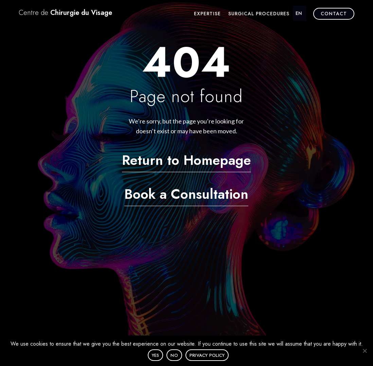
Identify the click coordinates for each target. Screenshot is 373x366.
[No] (364, 350)
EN (299, 13)
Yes (155, 355)
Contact (334, 13)
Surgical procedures (258, 14)
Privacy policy (207, 355)
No (174, 355)
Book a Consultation (186, 194)
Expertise (207, 14)
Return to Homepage (186, 160)
